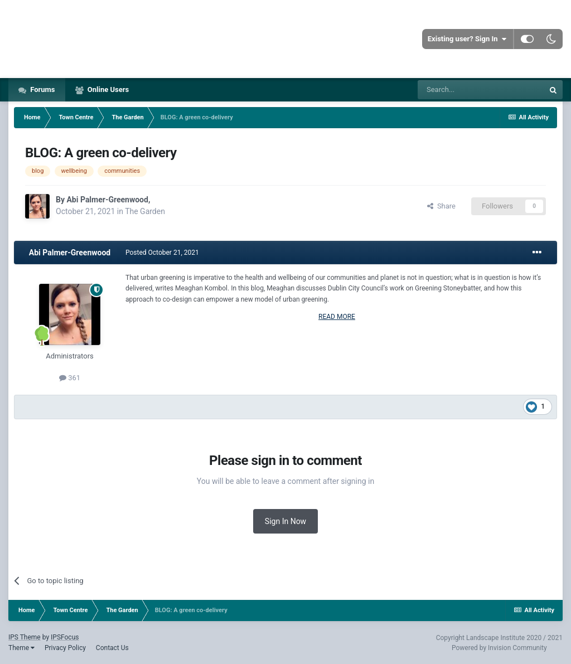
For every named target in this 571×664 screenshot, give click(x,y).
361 (69, 378)
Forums (41, 89)
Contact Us (112, 648)
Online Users (107, 89)
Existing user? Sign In (467, 39)
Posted (162, 252)
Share (441, 206)
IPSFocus (65, 637)
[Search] (481, 89)
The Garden (145, 211)
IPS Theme (24, 637)
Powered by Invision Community (499, 648)
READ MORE (336, 317)
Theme (21, 648)
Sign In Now (285, 521)
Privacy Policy (65, 648)
